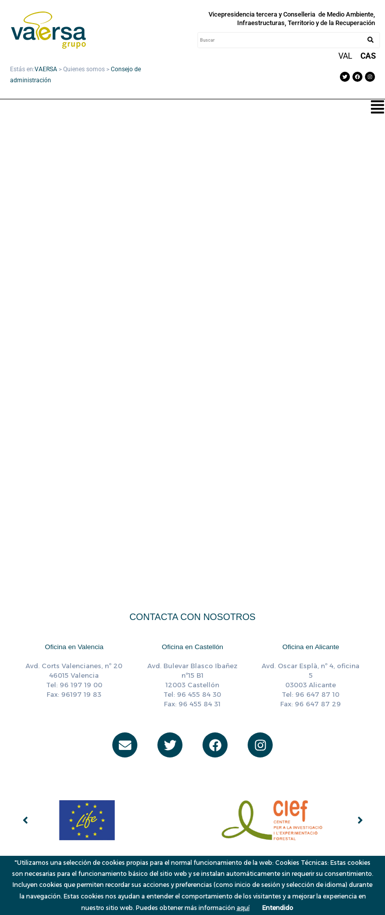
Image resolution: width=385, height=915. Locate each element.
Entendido (277, 907)
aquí (243, 907)
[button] (377, 108)
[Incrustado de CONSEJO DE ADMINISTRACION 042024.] (192, 296)
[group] (100, 820)
